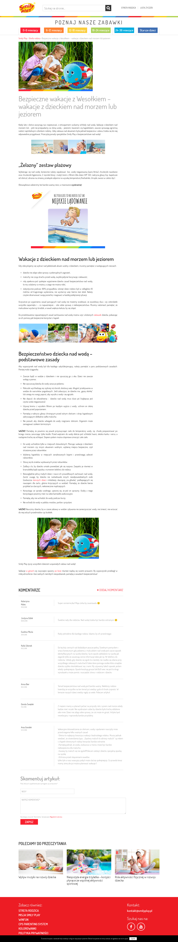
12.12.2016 (24, 730)
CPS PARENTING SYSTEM (33, 923)
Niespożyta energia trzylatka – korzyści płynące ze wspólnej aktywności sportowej (89, 879)
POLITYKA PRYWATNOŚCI (33, 932)
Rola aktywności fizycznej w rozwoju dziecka (135, 877)
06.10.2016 (24, 621)
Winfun (23, 918)
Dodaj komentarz (110, 590)
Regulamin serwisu (56, 817)
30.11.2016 (24, 635)
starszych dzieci (39, 480)
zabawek (97, 315)
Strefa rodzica (128, 7)
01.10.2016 (24, 607)
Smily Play (23, 38)
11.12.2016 (23, 707)
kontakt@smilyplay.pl (139, 910)
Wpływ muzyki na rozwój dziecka (37, 876)
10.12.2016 (24, 648)
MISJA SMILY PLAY (29, 914)
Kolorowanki (27, 927)
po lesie (58, 570)
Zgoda (133, 939)
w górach (30, 570)
